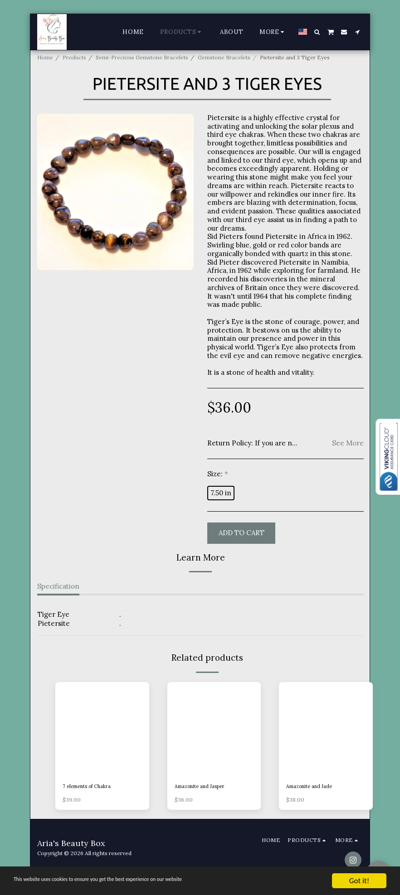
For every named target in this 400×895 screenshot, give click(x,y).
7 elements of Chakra (90, 787)
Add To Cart (241, 532)
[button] (317, 32)
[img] (102, 729)
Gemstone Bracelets (224, 57)
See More (348, 443)
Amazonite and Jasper (203, 787)
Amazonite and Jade (312, 787)
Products (74, 57)
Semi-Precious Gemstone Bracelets (142, 57)
